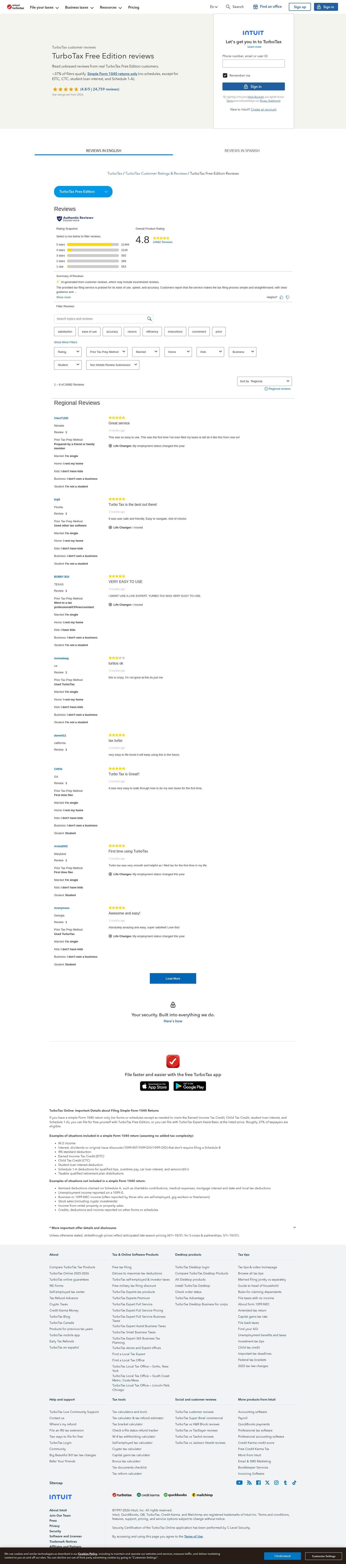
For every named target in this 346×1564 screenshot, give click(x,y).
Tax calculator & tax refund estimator (138, 1418)
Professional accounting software (261, 1437)
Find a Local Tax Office (128, 1360)
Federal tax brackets (252, 1360)
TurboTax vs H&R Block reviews (197, 1424)
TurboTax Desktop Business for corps (201, 1304)
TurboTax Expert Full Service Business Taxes (138, 1317)
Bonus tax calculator (126, 1461)
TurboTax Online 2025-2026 (69, 1273)
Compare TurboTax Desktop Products (201, 1273)
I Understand (283, 1556)
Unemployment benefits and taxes (262, 1335)
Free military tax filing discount (134, 1286)
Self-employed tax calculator (132, 1443)
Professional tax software (255, 1430)
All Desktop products (190, 1279)
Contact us (56, 1418)
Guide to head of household (258, 1286)
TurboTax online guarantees (69, 1279)
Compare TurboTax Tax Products (72, 1267)
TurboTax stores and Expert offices (136, 1348)
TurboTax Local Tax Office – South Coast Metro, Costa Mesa (140, 1376)
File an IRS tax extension (66, 1430)
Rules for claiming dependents (259, 1292)
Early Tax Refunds (61, 1341)
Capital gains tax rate (252, 1317)
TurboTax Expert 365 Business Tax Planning (136, 1339)
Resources (111, 8)
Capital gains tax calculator (131, 1455)
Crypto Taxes (58, 1304)
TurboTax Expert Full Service (132, 1304)
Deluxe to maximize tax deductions (137, 1273)
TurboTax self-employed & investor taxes (141, 1279)
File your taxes (45, 8)
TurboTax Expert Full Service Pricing (137, 1310)
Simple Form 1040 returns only (112, 74)
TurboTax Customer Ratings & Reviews (156, 173)
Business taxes (80, 8)
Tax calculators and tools (129, 1412)
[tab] (104, 150)
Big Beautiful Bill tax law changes (72, 1455)
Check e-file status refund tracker (135, 1430)
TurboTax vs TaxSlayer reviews (196, 1430)
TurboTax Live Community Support (74, 1412)
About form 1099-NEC (254, 1304)
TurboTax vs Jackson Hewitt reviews (200, 1443)
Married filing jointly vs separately (262, 1279)
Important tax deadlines (254, 1354)
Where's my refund (62, 1424)
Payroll (243, 1418)
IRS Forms (56, 1286)
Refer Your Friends (62, 1461)
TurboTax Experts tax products (133, 1292)
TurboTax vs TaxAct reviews (194, 1437)
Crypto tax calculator (126, 1449)
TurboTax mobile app (64, 1335)
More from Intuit (249, 1455)
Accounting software (252, 1412)
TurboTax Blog (59, 1317)
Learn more (254, 46)
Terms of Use (193, 1536)
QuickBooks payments (254, 1424)
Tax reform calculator (127, 1474)
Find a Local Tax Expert (128, 1354)
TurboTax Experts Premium (131, 1298)
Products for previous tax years (71, 1329)
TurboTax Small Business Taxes (134, 1332)
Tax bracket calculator (127, 1424)
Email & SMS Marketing (254, 1461)
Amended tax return (252, 1310)
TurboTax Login (60, 1443)
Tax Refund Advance (63, 1298)
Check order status (188, 1292)
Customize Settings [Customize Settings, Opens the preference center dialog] (323, 1556)
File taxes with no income (256, 1298)
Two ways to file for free (66, 1437)
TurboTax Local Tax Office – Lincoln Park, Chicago (141, 1386)
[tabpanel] (173, 569)
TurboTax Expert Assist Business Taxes (139, 1326)
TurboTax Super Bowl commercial (199, 1418)
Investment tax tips (251, 1341)
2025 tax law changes (253, 1366)
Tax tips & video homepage (257, 1267)
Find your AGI (248, 1329)
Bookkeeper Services (253, 1467)
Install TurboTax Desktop (192, 1286)
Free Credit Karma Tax (253, 1449)
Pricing (133, 7)
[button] (214, 6)
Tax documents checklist (129, 1467)
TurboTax (114, 173)
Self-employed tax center (67, 1292)
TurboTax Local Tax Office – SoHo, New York (140, 1367)
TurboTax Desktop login (192, 1267)
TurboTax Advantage (189, 1298)
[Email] (253, 63)
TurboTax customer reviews (194, 1412)
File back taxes (248, 1323)
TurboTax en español (64, 1347)
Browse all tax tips (250, 1273)
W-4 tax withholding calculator (133, 1437)
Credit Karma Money (64, 1310)
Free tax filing (122, 1267)
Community (57, 1449)
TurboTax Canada (61, 1323)
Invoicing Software (251, 1474)
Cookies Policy (87, 1553)
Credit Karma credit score (256, 1443)
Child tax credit (249, 1347)
